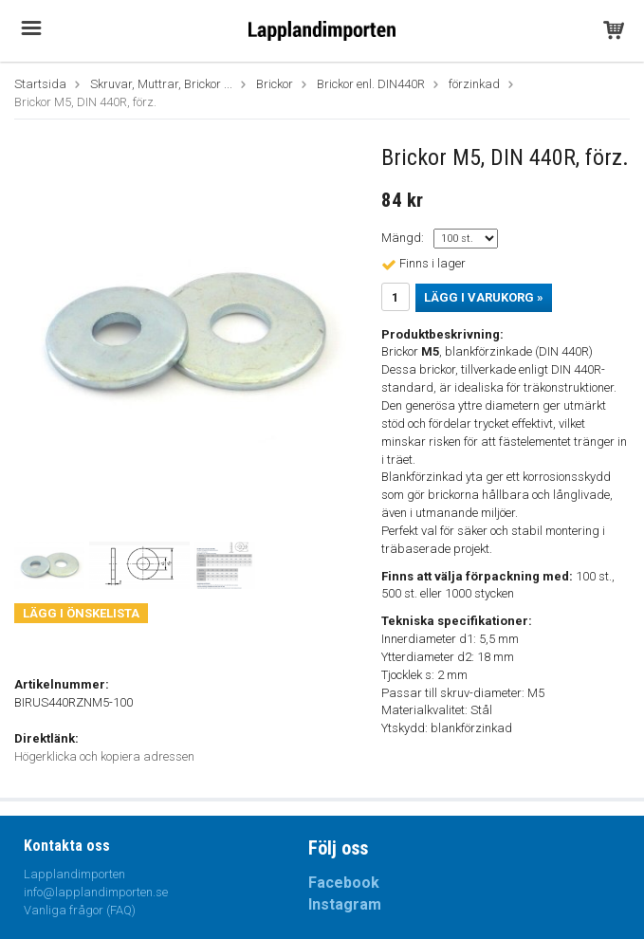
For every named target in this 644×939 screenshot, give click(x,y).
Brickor (274, 84)
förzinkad (474, 84)
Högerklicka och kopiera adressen (104, 756)
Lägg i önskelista (81, 613)
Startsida (40, 84)
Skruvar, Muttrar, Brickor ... (161, 84)
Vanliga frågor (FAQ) (80, 910)
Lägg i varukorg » (483, 297)
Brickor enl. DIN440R (371, 84)
